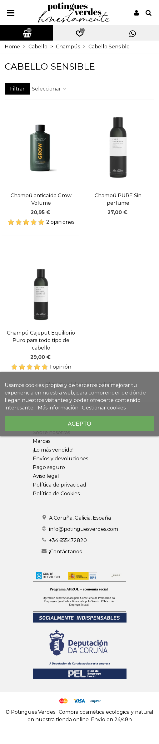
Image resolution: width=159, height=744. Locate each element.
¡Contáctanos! (65, 552)
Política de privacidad (59, 485)
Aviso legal (46, 476)
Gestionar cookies (104, 408)
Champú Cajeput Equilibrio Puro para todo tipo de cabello (41, 340)
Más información (59, 408)
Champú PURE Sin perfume (118, 199)
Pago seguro (49, 467)
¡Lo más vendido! (53, 450)
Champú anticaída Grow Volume (41, 199)
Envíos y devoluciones (60, 459)
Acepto (79, 423)
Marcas (41, 441)
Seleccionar (49, 89)
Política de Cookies (56, 494)
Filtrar (17, 89)
